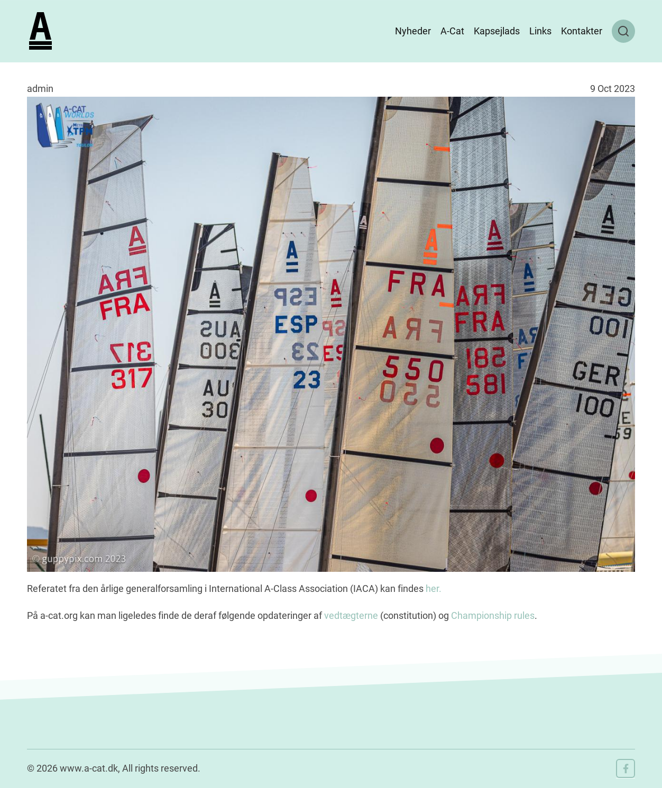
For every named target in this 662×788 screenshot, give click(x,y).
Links (540, 30)
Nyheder (413, 30)
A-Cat (452, 30)
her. (433, 588)
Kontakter (581, 30)
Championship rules (493, 615)
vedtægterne (351, 615)
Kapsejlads (497, 30)
